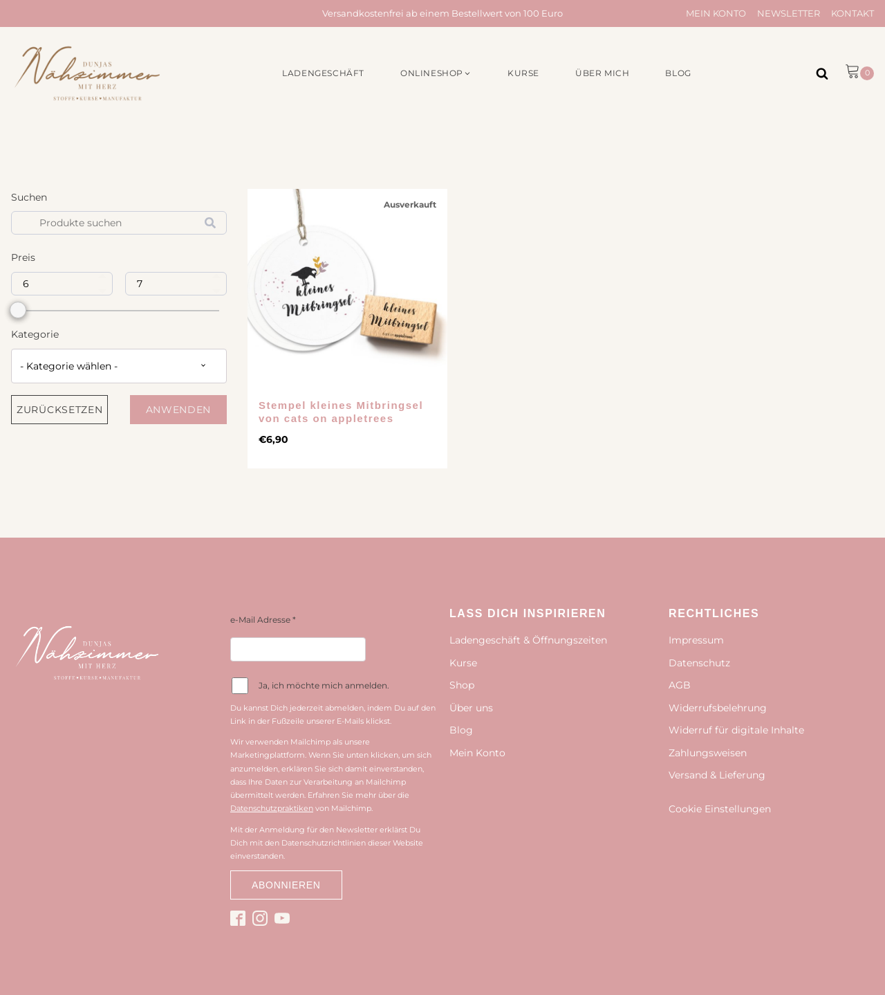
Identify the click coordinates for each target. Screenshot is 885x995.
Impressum (696, 640)
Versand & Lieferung (717, 775)
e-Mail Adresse (263, 619)
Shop (461, 685)
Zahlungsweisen (708, 753)
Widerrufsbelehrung (718, 708)
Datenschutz (699, 663)
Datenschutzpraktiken (271, 808)
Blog (461, 730)
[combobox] (119, 366)
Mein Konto (716, 13)
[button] (435, 73)
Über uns (471, 708)
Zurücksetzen (59, 409)
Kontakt (852, 13)
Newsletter (788, 13)
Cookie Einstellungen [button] (720, 809)
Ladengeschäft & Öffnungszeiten (528, 640)
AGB (680, 685)
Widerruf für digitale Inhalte (736, 730)
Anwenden (179, 409)
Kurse (463, 663)
